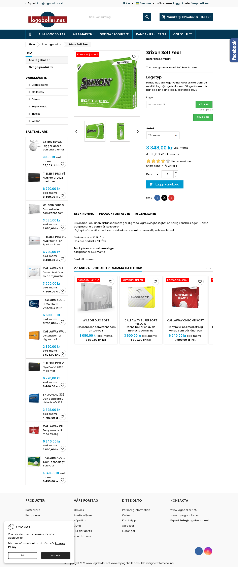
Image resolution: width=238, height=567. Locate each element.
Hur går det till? (83, 531)
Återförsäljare (83, 515)
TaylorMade (39, 106)
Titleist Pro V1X (54, 236)
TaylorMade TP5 (54, 300)
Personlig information (136, 510)
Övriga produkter (114, 34)
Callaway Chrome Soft (54, 426)
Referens (152, 59)
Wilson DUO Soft (54, 205)
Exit (23, 555)
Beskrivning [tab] (84, 213)
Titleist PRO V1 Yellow (54, 363)
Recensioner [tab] (145, 213)
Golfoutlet (182, 34)
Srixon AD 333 (54, 394)
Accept (56, 555)
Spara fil (203, 117)
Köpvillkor (80, 520)
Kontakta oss (82, 536)
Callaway (37, 92)
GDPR (77, 526)
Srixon (35, 99)
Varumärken (36, 77)
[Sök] (119, 17)
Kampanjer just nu (151, 34)
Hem (29, 53)
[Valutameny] (128, 3)
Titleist (35, 114)
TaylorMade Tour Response (54, 457)
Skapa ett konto (201, 3)
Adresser (128, 526)
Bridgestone (39, 85)
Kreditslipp (129, 520)
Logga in (178, 3)
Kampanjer (33, 515)
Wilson (35, 121)
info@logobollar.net (50, 3)
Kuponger (128, 531)
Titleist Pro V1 (54, 173)
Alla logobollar (51, 34)
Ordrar (126, 515)
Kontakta (179, 500)
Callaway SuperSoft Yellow (141, 322)
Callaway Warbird (54, 331)
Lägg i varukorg (164, 184)
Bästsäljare (36, 131)
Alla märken (82, 34)
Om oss (79, 510)
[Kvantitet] (168, 174)
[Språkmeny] (145, 3)
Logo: (150, 97)
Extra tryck (52, 141)
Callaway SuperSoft (54, 268)
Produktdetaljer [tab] (114, 213)
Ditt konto (132, 500)
